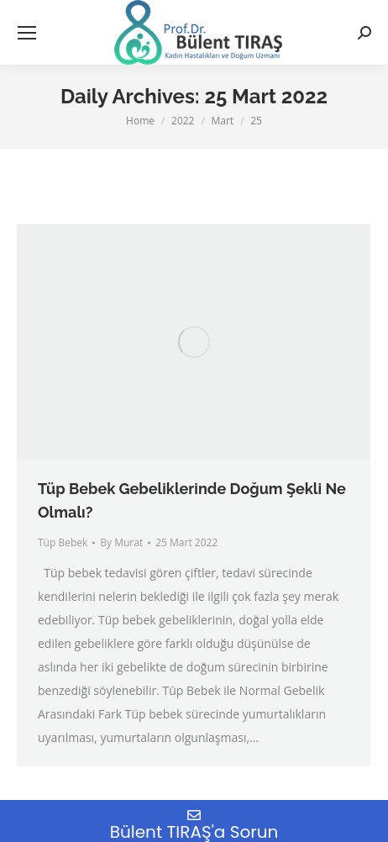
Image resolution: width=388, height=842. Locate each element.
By (121, 542)
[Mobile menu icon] (27, 33)
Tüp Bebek (62, 542)
